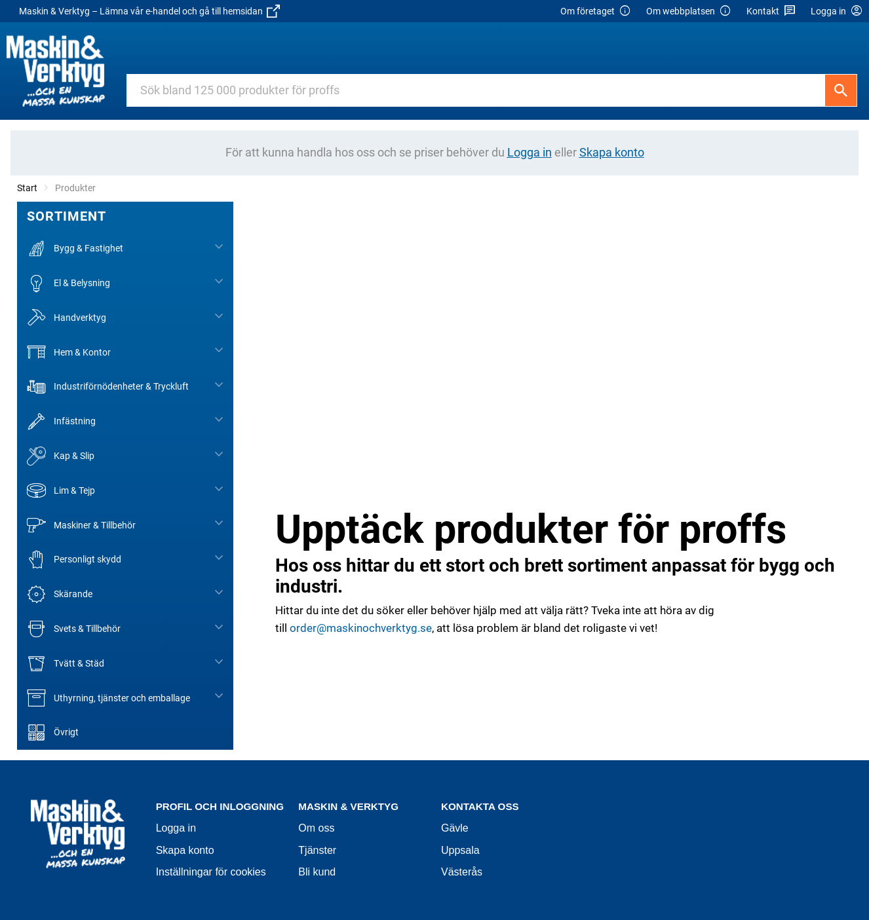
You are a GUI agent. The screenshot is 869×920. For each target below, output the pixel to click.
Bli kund (317, 871)
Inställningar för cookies (211, 871)
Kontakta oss (480, 806)
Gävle (455, 828)
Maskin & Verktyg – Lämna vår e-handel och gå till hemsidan (149, 11)
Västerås (461, 871)
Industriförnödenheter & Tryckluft (108, 386)
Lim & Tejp (61, 490)
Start (27, 188)
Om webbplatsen (688, 11)
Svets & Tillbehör (74, 628)
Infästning (61, 421)
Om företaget (595, 11)
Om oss (316, 828)
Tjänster (317, 850)
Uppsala (460, 850)
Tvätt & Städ (65, 663)
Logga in (176, 828)
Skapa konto (185, 850)
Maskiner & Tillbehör (81, 524)
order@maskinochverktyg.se (361, 628)
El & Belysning (68, 283)
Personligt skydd (74, 559)
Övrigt (53, 732)
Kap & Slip (60, 456)
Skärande (59, 594)
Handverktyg (66, 317)
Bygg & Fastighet (75, 248)
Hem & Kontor (69, 351)
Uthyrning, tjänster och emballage (108, 697)
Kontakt (771, 11)
